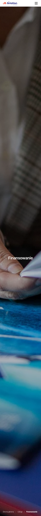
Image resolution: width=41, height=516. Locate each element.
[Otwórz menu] (36, 3)
